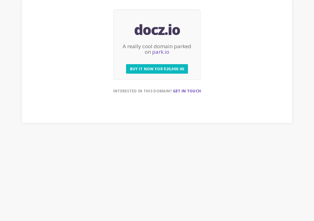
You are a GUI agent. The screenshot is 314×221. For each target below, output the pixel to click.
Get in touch (187, 91)
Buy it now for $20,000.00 (157, 69)
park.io (160, 51)
